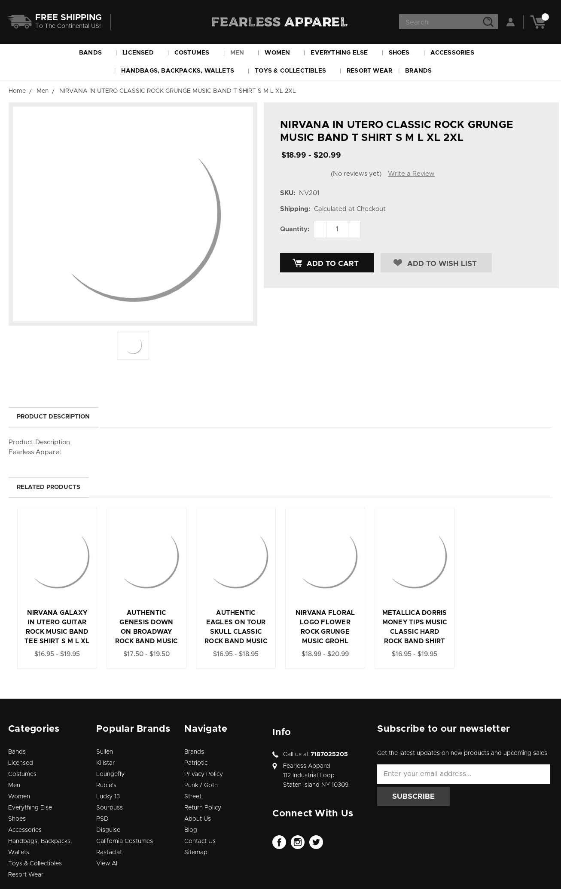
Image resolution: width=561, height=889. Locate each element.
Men (241, 53)
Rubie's (106, 785)
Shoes (403, 53)
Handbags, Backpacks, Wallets (181, 71)
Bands (94, 53)
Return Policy (202, 808)
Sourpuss (109, 808)
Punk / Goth (201, 785)
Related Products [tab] (48, 487)
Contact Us (200, 841)
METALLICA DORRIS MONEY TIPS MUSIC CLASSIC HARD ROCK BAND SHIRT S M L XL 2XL (414, 632)
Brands (422, 71)
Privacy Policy (203, 774)
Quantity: (294, 229)
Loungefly (110, 774)
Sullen (104, 752)
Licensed (142, 53)
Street (192, 797)
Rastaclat (109, 852)
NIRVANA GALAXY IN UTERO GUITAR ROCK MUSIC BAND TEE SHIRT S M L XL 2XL (57, 632)
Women (281, 53)
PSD (102, 819)
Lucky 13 (108, 797)
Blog (190, 830)
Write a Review (411, 174)
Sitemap (195, 852)
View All (107, 864)
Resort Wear (369, 71)
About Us (197, 819)
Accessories (456, 53)
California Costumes (124, 841)
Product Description (53, 417)
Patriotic (195, 763)
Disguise (108, 830)
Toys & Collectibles (294, 71)
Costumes (195, 53)
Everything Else (343, 53)
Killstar (105, 763)
